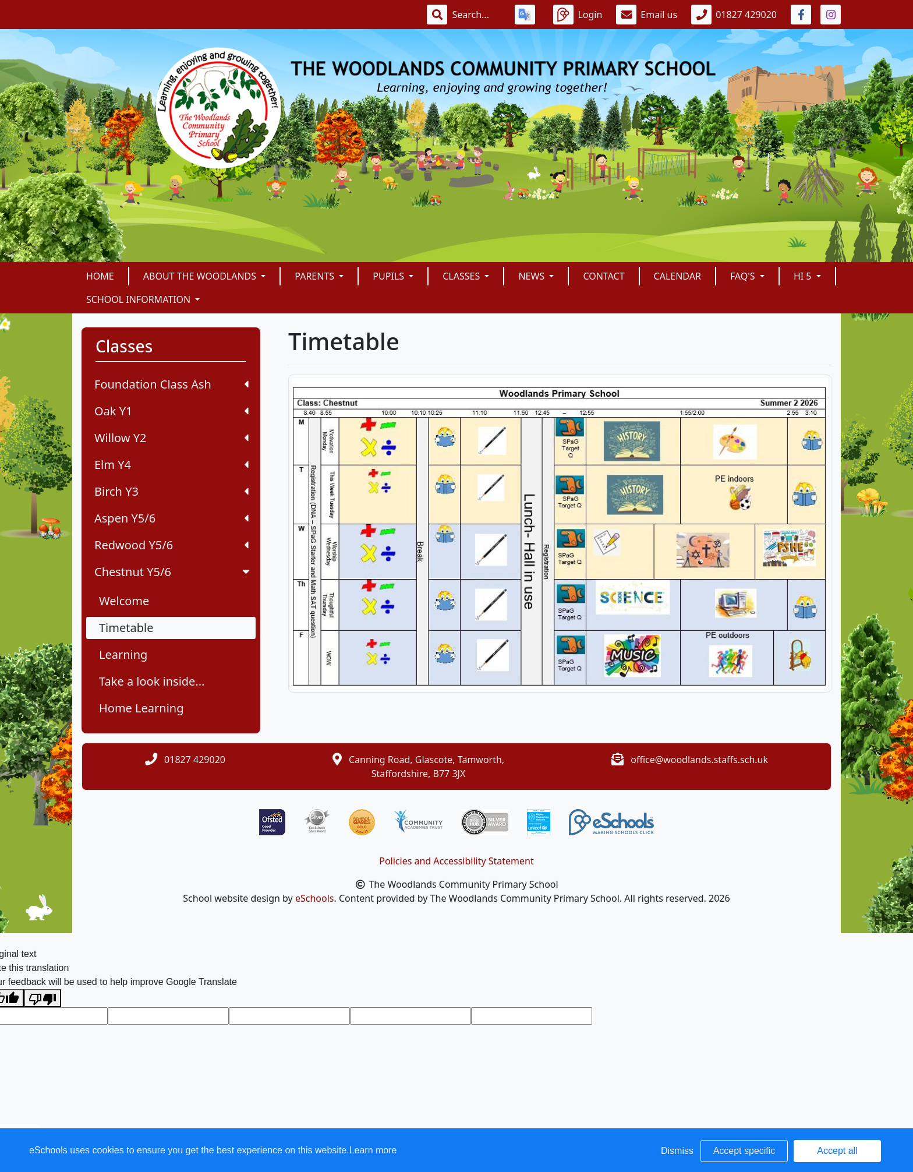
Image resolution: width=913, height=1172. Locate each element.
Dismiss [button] (677, 1151)
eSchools (314, 898)
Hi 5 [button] (804, 276)
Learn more (373, 1150)
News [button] (532, 276)
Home (100, 276)
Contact (603, 276)
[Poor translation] (42, 998)
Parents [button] (316, 276)
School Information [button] (139, 299)
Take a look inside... (151, 681)
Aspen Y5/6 (171, 518)
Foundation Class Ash (171, 384)
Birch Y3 (171, 491)
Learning (123, 654)
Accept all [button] (837, 1151)
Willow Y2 (171, 438)
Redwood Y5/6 (171, 545)
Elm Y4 (171, 464)
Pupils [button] (389, 276)
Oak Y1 (171, 411)
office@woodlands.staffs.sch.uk (699, 759)
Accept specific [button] (744, 1151)
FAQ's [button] (744, 276)
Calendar (677, 276)
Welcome (124, 601)
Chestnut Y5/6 (173, 572)
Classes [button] (462, 276)
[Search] (476, 14)
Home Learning (141, 708)
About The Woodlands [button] (201, 276)
